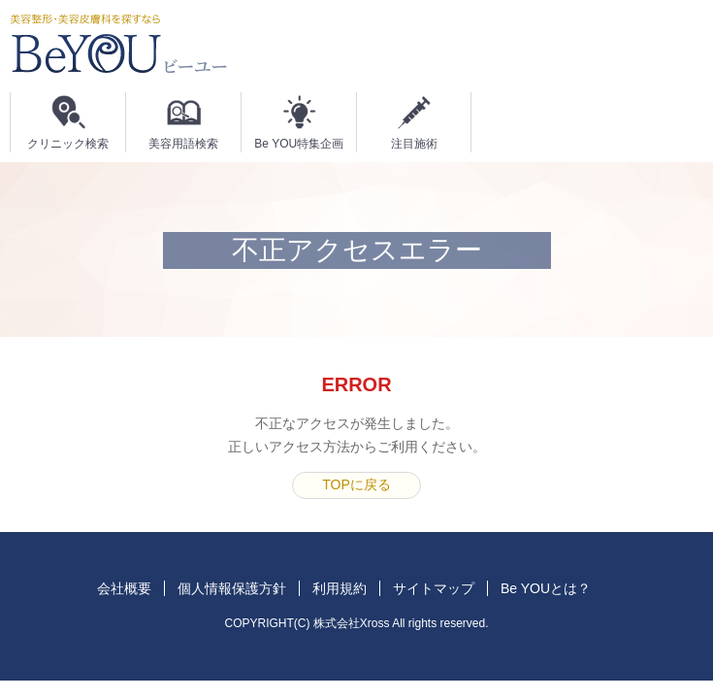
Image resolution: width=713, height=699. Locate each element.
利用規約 (339, 588)
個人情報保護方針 (232, 588)
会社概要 (124, 588)
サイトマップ (433, 588)
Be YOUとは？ (546, 588)
